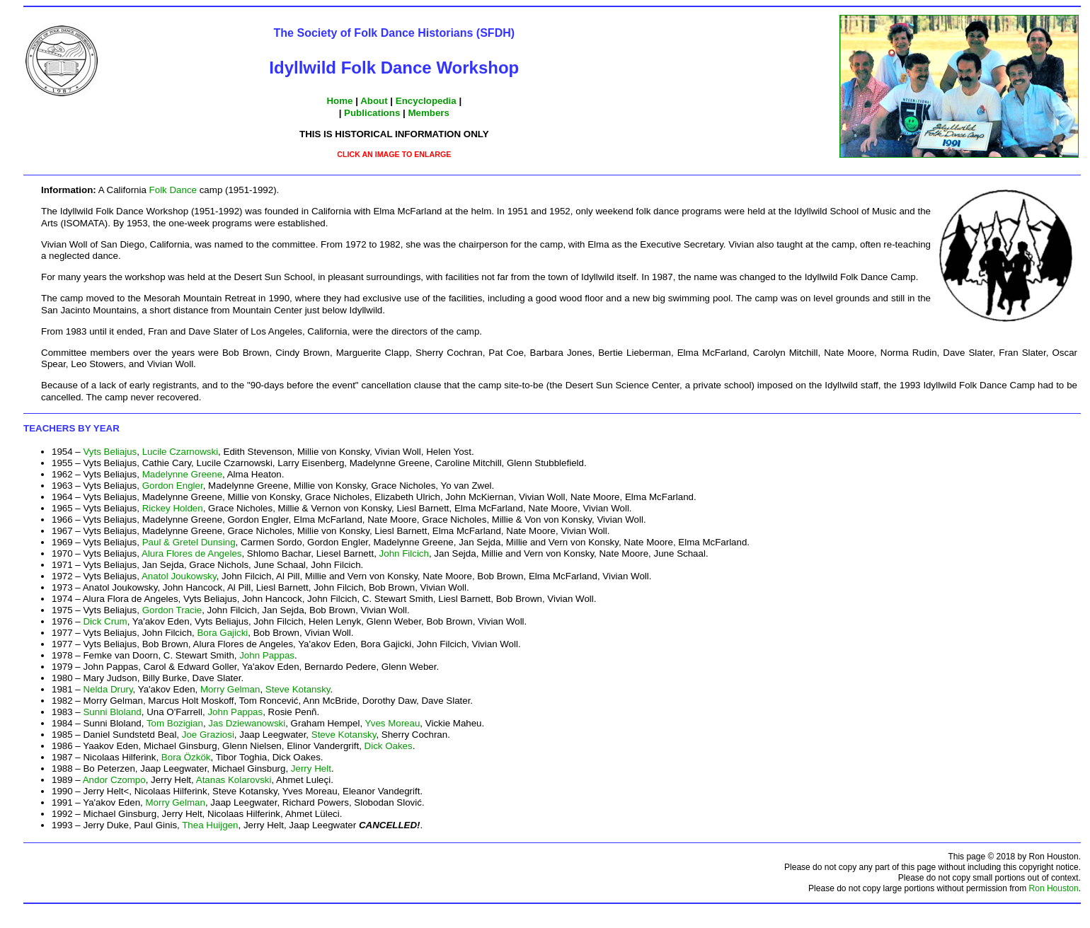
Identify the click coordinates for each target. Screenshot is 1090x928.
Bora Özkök (186, 757)
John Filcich (404, 553)
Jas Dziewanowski (246, 723)
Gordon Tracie (172, 610)
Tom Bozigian (175, 723)
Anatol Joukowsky (179, 576)
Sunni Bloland (112, 712)
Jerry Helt (311, 768)
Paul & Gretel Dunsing (189, 542)
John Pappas (266, 655)
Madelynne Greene (182, 474)
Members (428, 113)
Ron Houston (1054, 888)
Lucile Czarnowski (180, 451)
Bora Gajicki (222, 632)
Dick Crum (105, 621)
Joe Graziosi (208, 734)
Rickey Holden (172, 508)
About (374, 100)
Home (339, 100)
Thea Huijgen (210, 825)
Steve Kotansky (298, 689)
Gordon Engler (172, 485)
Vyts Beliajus (110, 451)
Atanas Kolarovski (234, 780)
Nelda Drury (107, 689)
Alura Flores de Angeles (192, 553)
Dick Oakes (389, 746)
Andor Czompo (114, 780)
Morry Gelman (230, 689)
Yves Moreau (392, 723)
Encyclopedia (426, 100)
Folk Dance (173, 190)
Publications (372, 113)
